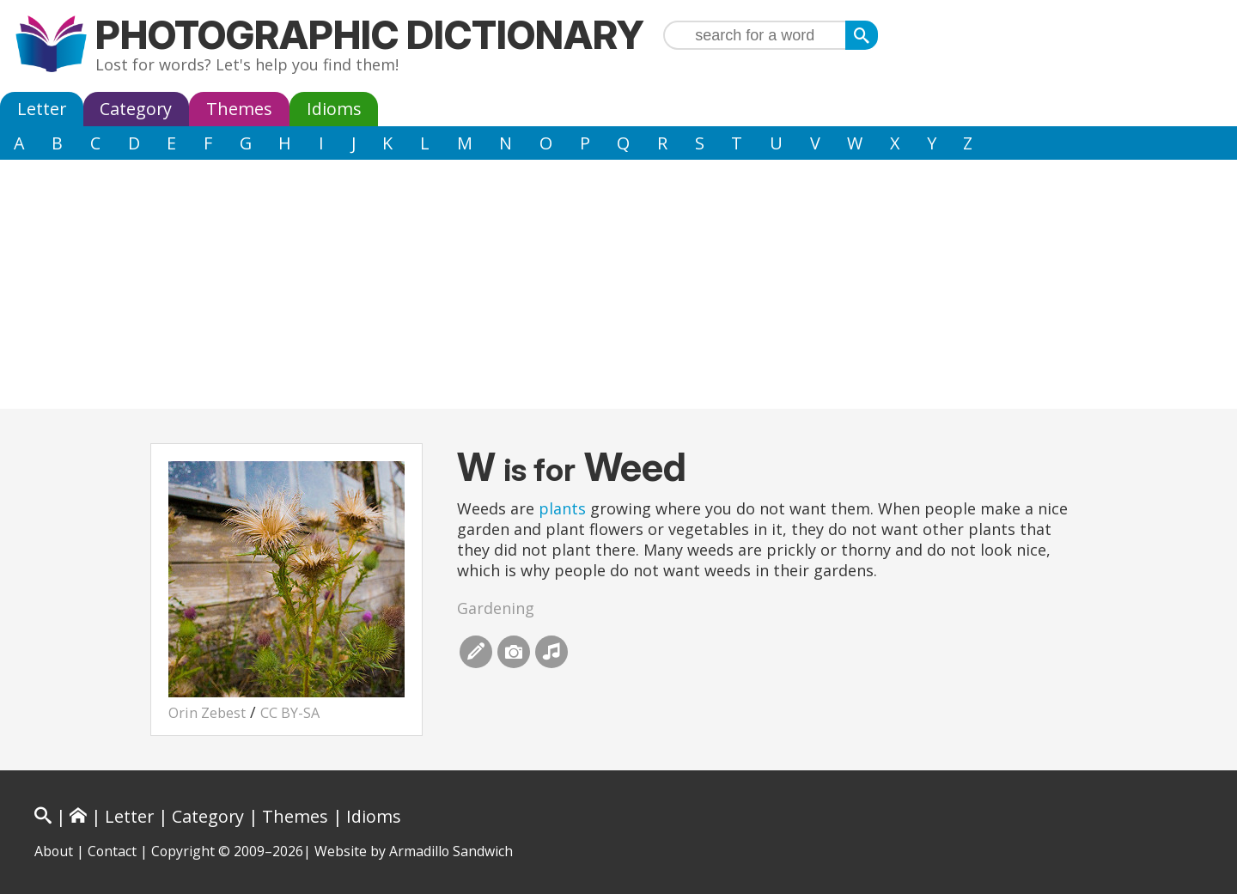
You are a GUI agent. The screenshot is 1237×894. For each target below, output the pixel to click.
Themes (239, 108)
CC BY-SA (290, 712)
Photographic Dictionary (369, 34)
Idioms (334, 108)
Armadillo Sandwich (451, 851)
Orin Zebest (207, 712)
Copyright (183, 851)
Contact (112, 851)
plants (562, 508)
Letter (41, 108)
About (53, 851)
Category (136, 108)
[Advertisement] (618, 288)
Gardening (495, 608)
